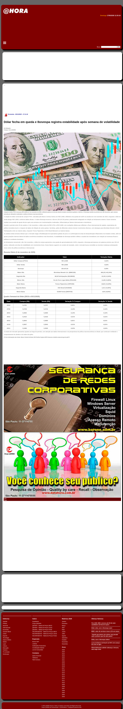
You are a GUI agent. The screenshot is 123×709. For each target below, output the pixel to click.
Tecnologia (6, 638)
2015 (63, 672)
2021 (63, 660)
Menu (4, 44)
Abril (63, 627)
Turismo (5, 650)
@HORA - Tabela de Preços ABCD (42, 625)
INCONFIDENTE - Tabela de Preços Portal (44, 635)
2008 (63, 686)
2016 (63, 670)
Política (5, 623)
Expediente (35, 621)
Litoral (4, 633)
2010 (63, 682)
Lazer (4, 644)
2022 (63, 658)
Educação (5, 648)
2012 (63, 678)
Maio (63, 629)
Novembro (65, 642)
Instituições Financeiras (39, 645)
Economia (11, 114)
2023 (63, 656)
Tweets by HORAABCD (9, 607)
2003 (63, 696)
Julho (63, 633)
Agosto (64, 635)
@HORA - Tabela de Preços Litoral (42, 627)
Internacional (6, 627)
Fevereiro (64, 623)
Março (63, 625)
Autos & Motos (7, 640)
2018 (63, 666)
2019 (63, 664)
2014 (63, 674)
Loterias (34, 643)
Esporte (5, 635)
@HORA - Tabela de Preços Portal (42, 629)
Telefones (35, 657)
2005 (63, 692)
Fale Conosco (36, 659)
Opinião (5, 621)
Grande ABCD (7, 631)
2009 (63, 684)
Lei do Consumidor (37, 650)
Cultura (5, 646)
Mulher (5, 642)
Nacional (5, 625)
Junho (63, 631)
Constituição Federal (38, 647)
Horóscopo (6, 654)
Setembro (64, 638)
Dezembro (65, 644)
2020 (63, 662)
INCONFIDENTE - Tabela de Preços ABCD (44, 631)
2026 (63, 650)
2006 (63, 690)
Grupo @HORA (36, 623)
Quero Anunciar (36, 655)
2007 (63, 688)
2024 (63, 654)
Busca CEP (35, 641)
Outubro (64, 640)
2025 (63, 652)
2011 (63, 680)
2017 (63, 668)
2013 (63, 676)
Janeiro (64, 621)
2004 (63, 694)
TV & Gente (6, 652)
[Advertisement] (57, 31)
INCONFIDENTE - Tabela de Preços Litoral (44, 633)
